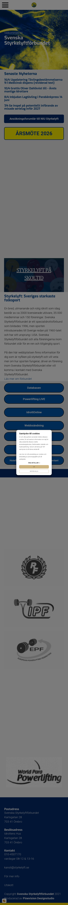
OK (34, 467)
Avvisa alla (34, 471)
